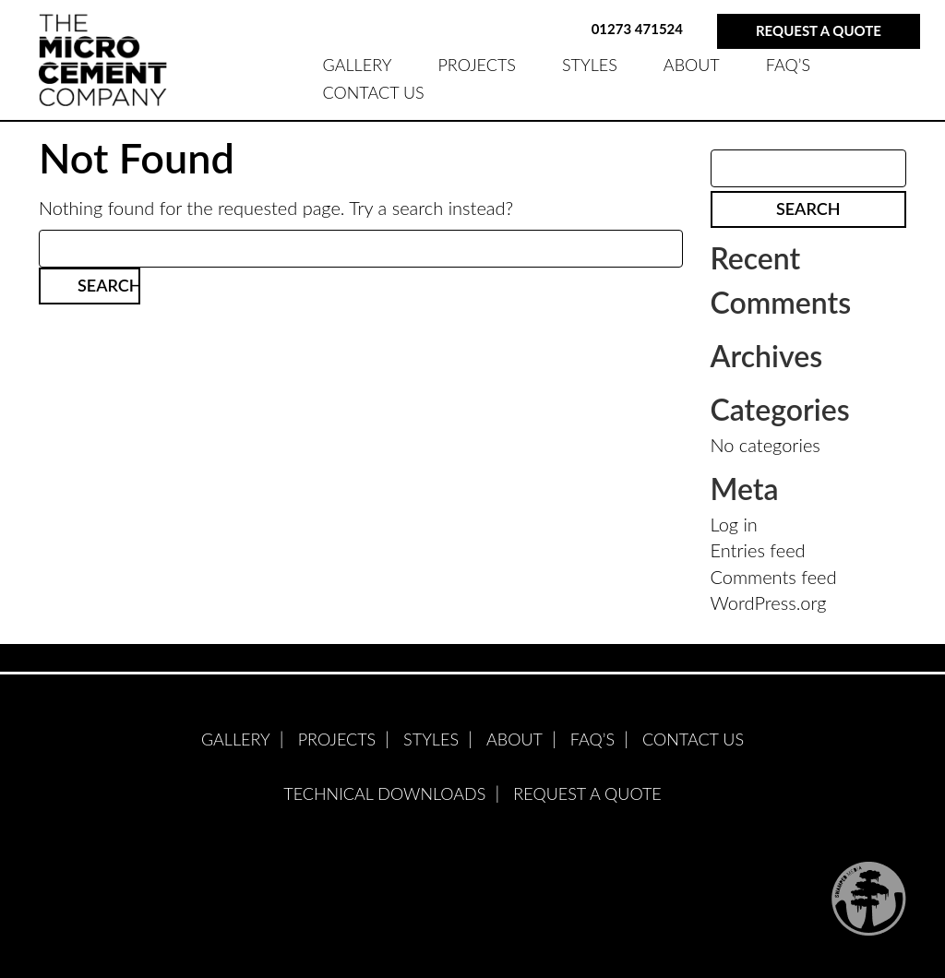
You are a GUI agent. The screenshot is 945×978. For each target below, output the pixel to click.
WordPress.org (769, 602)
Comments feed (774, 577)
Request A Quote (587, 793)
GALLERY (357, 64)
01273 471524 (637, 28)
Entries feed (758, 550)
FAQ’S (788, 64)
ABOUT (692, 64)
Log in (734, 524)
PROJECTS (476, 64)
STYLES (589, 64)
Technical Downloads (384, 793)
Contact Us (374, 92)
